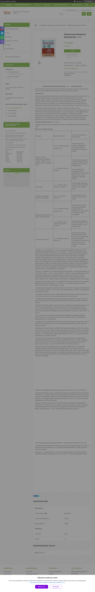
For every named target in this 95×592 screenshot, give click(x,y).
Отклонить (56, 586)
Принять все (42, 586)
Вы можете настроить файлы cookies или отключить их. (47, 582)
